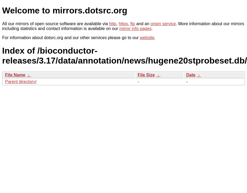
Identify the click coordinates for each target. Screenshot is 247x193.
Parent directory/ (20, 81)
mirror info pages (135, 28)
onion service (163, 23)
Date (191, 75)
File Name (15, 75)
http (112, 23)
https (123, 23)
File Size (146, 75)
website (147, 37)
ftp (132, 23)
